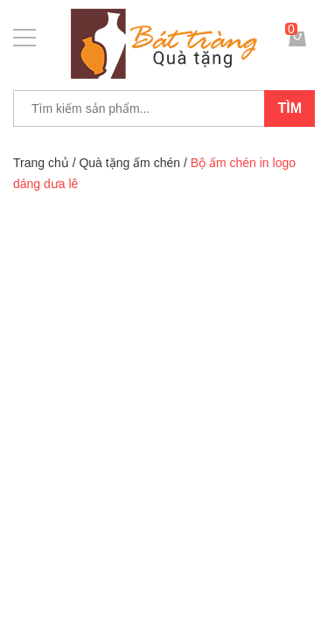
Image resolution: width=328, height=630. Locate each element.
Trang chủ (41, 163)
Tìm (289, 108)
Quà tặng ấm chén (129, 163)
